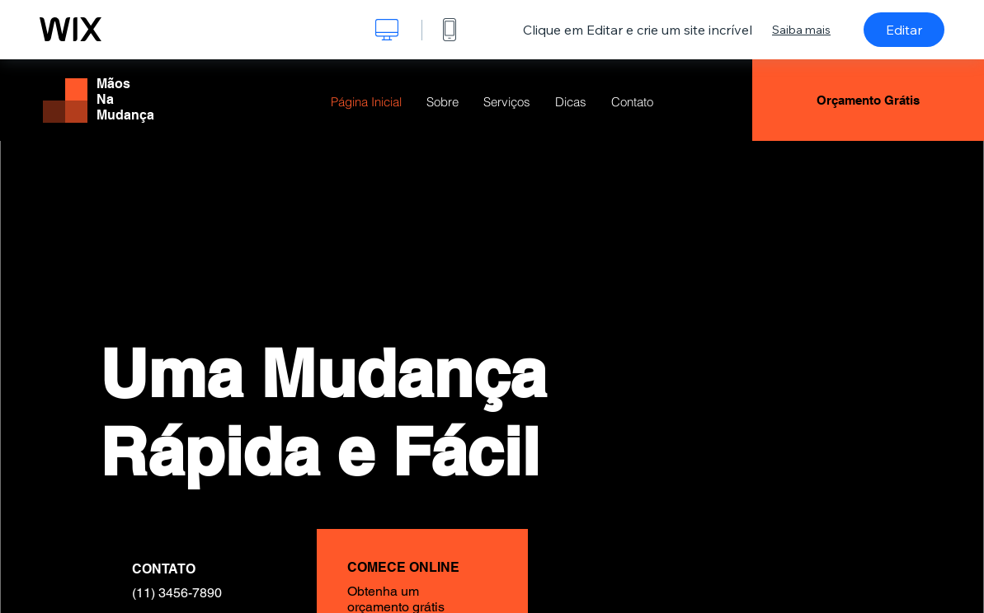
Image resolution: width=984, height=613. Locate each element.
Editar (904, 29)
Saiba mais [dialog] (801, 29)
